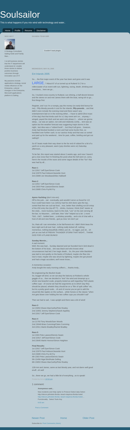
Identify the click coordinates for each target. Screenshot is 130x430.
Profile (17, 30)
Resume (28, 30)
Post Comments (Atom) (52, 423)
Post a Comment (41, 408)
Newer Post (38, 418)
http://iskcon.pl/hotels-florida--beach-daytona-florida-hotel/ (60, 397)
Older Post (88, 418)
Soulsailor (20, 14)
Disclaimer (41, 30)
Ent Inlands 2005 (41, 74)
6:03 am (41, 403)
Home (7, 30)
